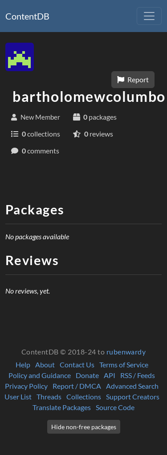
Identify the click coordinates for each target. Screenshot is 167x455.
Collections (83, 396)
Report (133, 79)
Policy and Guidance (39, 375)
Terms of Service (123, 364)
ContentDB (27, 16)
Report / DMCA (77, 386)
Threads (49, 396)
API (109, 375)
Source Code (115, 407)
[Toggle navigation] (149, 16)
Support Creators (132, 396)
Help (23, 364)
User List (18, 396)
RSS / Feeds (137, 375)
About (45, 364)
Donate (87, 375)
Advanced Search (132, 386)
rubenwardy (126, 351)
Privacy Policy (26, 386)
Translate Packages (62, 407)
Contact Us (77, 364)
